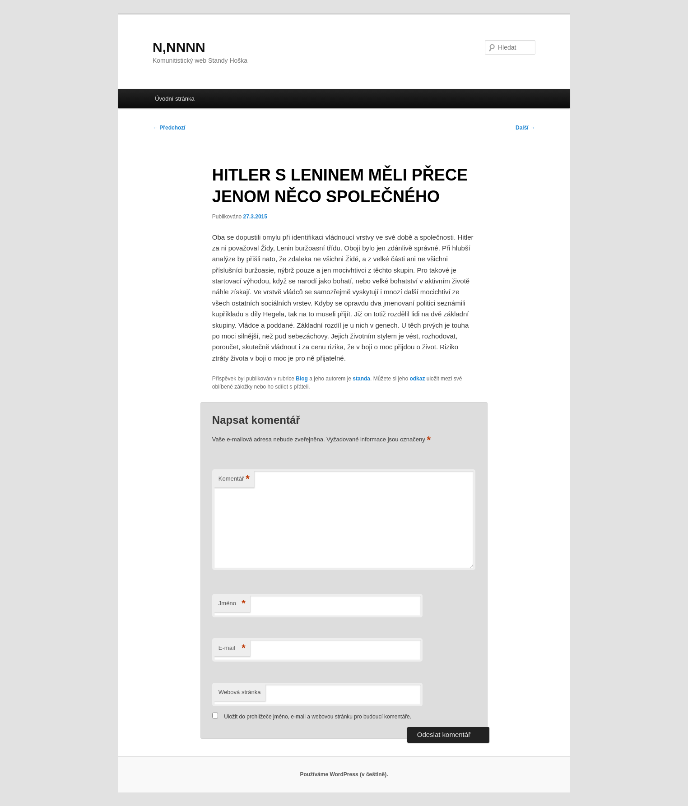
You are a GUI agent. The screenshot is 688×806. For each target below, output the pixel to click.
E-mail (232, 648)
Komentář (234, 479)
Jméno (232, 603)
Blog (302, 378)
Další (525, 128)
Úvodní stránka (174, 98)
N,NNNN (179, 47)
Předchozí (169, 128)
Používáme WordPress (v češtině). (344, 774)
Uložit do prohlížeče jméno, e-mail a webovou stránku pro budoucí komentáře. (317, 716)
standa (361, 378)
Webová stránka (239, 692)
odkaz (417, 378)
